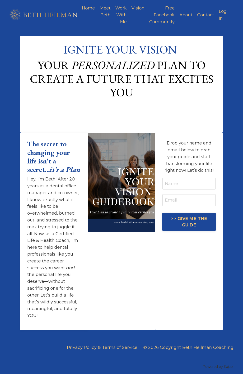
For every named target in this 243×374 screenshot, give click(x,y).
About (185, 15)
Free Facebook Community (162, 14)
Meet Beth (105, 11)
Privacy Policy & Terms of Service (102, 347)
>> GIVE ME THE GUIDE (189, 222)
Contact (205, 15)
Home (88, 8)
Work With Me (121, 14)
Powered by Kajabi (218, 367)
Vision (138, 8)
